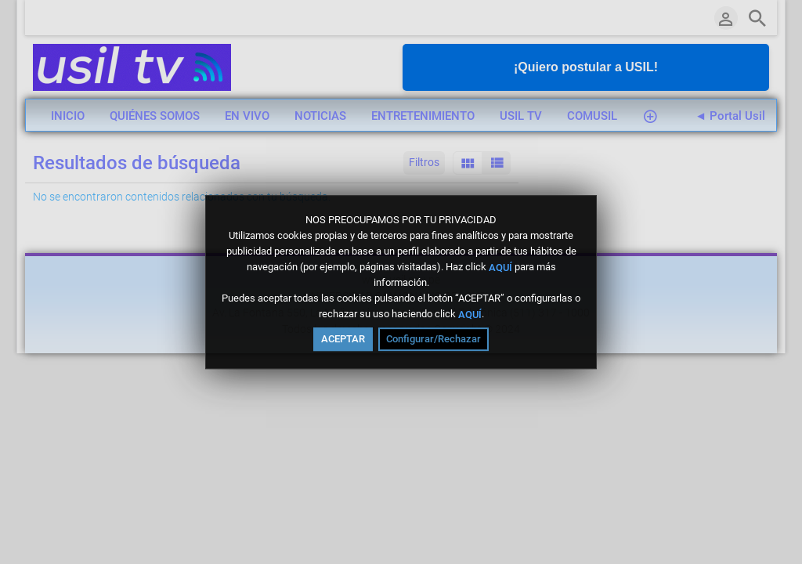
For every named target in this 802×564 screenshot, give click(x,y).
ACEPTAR (343, 339)
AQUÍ (500, 267)
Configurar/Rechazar (433, 339)
